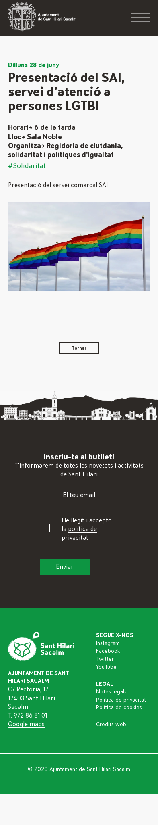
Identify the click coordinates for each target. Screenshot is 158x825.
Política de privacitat (121, 700)
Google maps (26, 724)
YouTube (106, 667)
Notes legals (111, 692)
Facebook (108, 651)
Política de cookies (119, 707)
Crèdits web (111, 724)
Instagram (108, 643)
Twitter (105, 659)
